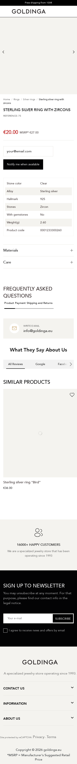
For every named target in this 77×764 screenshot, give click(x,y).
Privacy (39, 737)
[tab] (38, 250)
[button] (3, 373)
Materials (38, 250)
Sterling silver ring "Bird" (22, 482)
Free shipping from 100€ (38, 2)
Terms (51, 737)
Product (9, 303)
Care (38, 262)
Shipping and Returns (40, 303)
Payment (20, 303)
